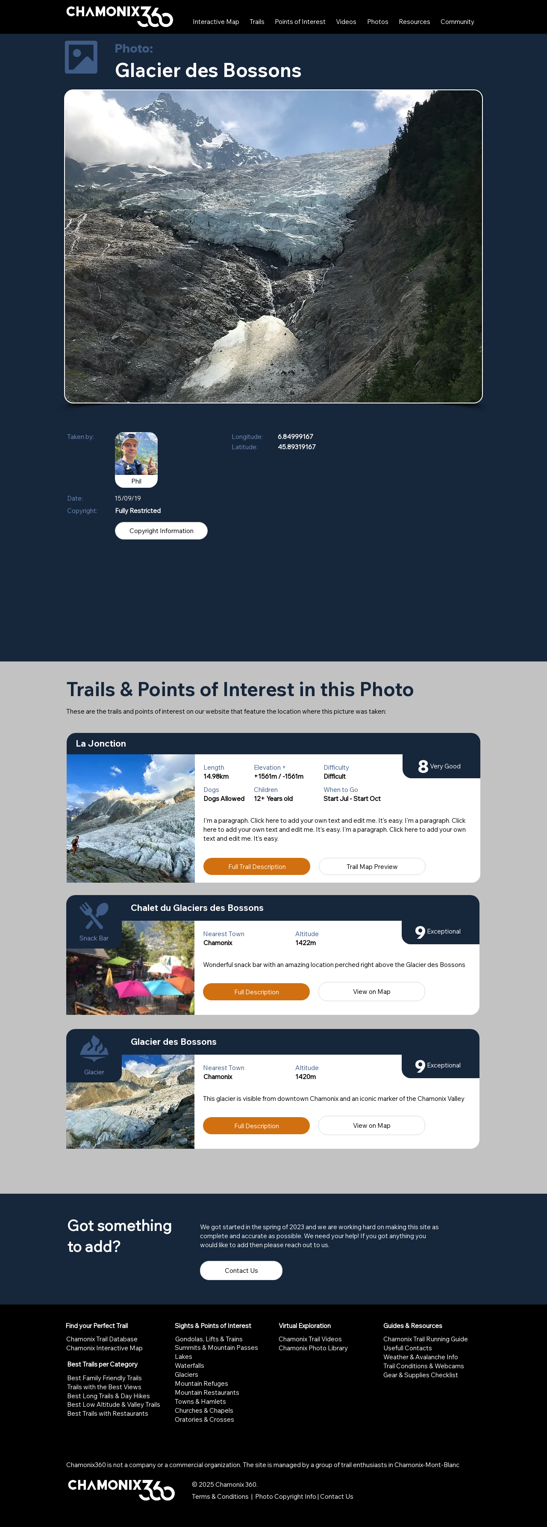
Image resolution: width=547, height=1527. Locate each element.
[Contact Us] (241, 1270)
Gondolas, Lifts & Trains (209, 1339)
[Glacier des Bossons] (300, 1042)
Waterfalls (189, 1365)
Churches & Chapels (204, 1410)
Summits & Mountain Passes (216, 1347)
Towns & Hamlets (200, 1401)
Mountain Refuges (201, 1383)
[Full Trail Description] (256, 866)
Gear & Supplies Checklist (420, 1375)
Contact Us (336, 1496)
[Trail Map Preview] (372, 866)
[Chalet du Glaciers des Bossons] (300, 908)
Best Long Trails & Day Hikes (108, 1396)
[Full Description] (256, 991)
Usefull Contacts (407, 1348)
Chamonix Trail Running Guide (425, 1339)
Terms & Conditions (220, 1496)
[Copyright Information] (161, 531)
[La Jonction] (273, 743)
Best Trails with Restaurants (107, 1413)
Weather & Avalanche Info (420, 1357)
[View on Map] (371, 991)
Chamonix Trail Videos (310, 1339)
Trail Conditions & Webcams (423, 1366)
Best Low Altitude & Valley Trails (113, 1404)
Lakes (183, 1356)
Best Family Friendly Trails (104, 1378)
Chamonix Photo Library (313, 1348)
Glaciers (186, 1374)
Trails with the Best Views (104, 1387)
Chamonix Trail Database (102, 1339)
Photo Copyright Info (285, 1496)
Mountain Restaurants (207, 1392)
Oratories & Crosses (204, 1419)
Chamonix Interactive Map (104, 1348)
